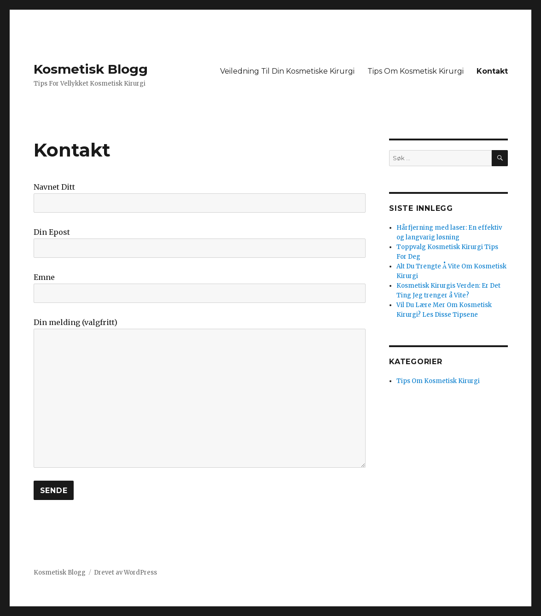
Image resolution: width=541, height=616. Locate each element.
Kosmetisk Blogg (91, 69)
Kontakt (492, 71)
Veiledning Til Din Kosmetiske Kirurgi (287, 71)
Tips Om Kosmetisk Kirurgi (415, 71)
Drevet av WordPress (125, 572)
